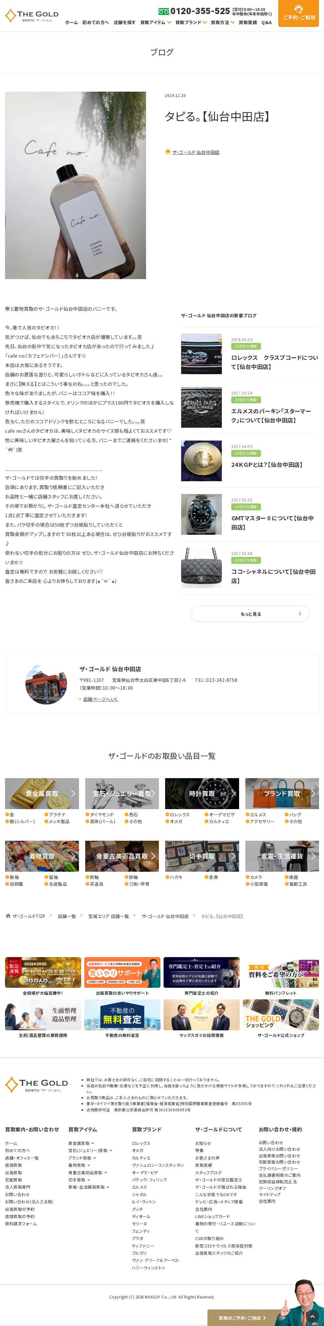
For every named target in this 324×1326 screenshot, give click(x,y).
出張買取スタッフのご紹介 (219, 1253)
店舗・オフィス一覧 (22, 1158)
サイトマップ (270, 1194)
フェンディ (141, 1231)
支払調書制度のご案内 (280, 1175)
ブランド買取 (79, 1158)
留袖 (51, 877)
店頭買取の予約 (20, 1216)
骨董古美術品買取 (85, 1173)
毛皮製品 (55, 884)
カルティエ (216, 821)
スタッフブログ (208, 1173)
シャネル (139, 1194)
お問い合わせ (17, 1194)
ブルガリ (139, 1253)
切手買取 (76, 1180)
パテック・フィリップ (149, 1180)
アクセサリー (260, 821)
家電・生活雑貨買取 (86, 1187)
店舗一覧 (67, 916)
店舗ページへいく (100, 699)
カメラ (253, 877)
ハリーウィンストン (149, 1268)
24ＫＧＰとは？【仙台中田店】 (267, 464)
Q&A (266, 22)
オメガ (173, 821)
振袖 (12, 877)
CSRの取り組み (209, 1238)
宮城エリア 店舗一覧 (108, 916)
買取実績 (248, 22)
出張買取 (13, 1173)
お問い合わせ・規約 (280, 1129)
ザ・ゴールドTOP (29, 916)
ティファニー (143, 1246)
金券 (211, 877)
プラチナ (54, 815)
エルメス (256, 815)
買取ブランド (188, 22)
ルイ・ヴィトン (144, 1202)
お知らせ (203, 1143)
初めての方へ (95, 22)
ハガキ (174, 877)
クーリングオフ (272, 1188)
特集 (199, 1150)
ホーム (71, 22)
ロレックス (177, 815)
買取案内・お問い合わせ (32, 1129)
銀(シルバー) (20, 821)
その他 (133, 821)
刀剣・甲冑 (137, 884)
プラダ (138, 1238)
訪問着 (14, 884)
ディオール (141, 1216)
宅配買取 (13, 1180)
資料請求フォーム (21, 1224)
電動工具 (296, 884)
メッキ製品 (57, 821)
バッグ (293, 815)
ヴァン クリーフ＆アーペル (155, 1260)
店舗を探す (125, 22)
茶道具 (94, 884)
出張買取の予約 (20, 1209)
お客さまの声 (207, 1158)
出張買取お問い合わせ (280, 1156)
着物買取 (76, 1165)
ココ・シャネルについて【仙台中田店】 (273, 575)
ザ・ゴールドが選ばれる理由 (220, 1187)
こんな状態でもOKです (216, 1194)
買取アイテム (153, 22)
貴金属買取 (79, 1143)
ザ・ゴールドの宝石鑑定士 (219, 1180)
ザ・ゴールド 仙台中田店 (196, 152)
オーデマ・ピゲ (145, 1173)
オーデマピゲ (219, 815)
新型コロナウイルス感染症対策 (224, 1246)
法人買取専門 (17, 1187)
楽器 (291, 877)
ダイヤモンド (99, 815)
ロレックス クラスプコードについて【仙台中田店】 (275, 361)
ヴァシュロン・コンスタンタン (158, 1165)
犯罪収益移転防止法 (278, 1182)
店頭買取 (13, 1165)
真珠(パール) (100, 821)
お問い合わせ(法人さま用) (29, 1202)
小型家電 (256, 884)
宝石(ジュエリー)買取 (87, 1150)
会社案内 (203, 1209)
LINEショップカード (212, 1216)
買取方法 (220, 22)
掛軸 (92, 877)
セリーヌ (139, 1224)
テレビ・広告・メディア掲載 (219, 1202)
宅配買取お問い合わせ (280, 1162)
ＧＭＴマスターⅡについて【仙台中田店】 (272, 522)
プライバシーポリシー (278, 1168)
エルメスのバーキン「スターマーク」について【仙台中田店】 (271, 415)
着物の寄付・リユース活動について (225, 1227)
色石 (131, 815)
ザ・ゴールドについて (218, 1129)
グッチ (137, 1209)
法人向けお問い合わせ (280, 1149)
